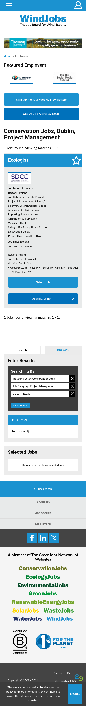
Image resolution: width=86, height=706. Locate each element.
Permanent (20, 431)
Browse (63, 350)
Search (22, 350)
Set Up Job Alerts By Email (41, 113)
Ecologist (18, 160)
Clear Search (20, 405)
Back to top (45, 488)
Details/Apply (41, 298)
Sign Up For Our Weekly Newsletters (41, 99)
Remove (72, 378)
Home (7, 56)
